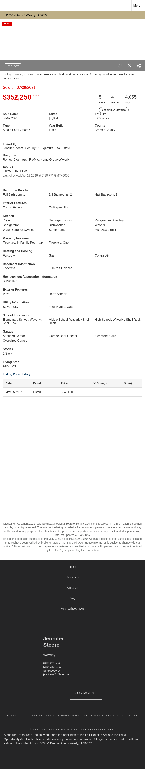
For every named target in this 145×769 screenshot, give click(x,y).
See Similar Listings (114, 110)
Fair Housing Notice (121, 715)
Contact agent (13, 66)
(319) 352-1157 (52, 666)
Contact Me (86, 693)
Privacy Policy (44, 715)
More (136, 5)
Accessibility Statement (81, 715)
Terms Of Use (18, 715)
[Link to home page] (5, 5)
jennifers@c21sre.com (56, 674)
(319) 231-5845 (52, 663)
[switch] (120, 65)
